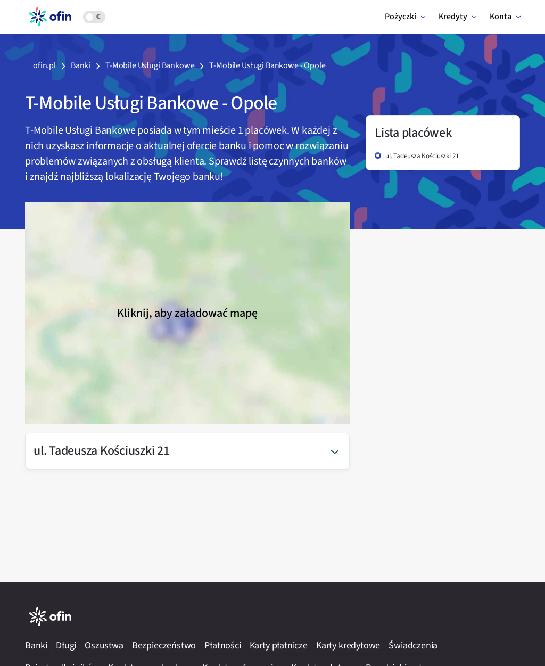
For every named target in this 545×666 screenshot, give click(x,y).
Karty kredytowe (348, 645)
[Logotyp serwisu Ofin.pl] (50, 16)
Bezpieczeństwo (164, 645)
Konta (500, 16)
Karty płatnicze (279, 645)
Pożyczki (400, 16)
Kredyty (453, 16)
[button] (187, 451)
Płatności (222, 645)
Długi (66, 645)
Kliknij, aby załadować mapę (187, 313)
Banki (36, 645)
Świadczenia (413, 645)
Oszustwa (104, 645)
